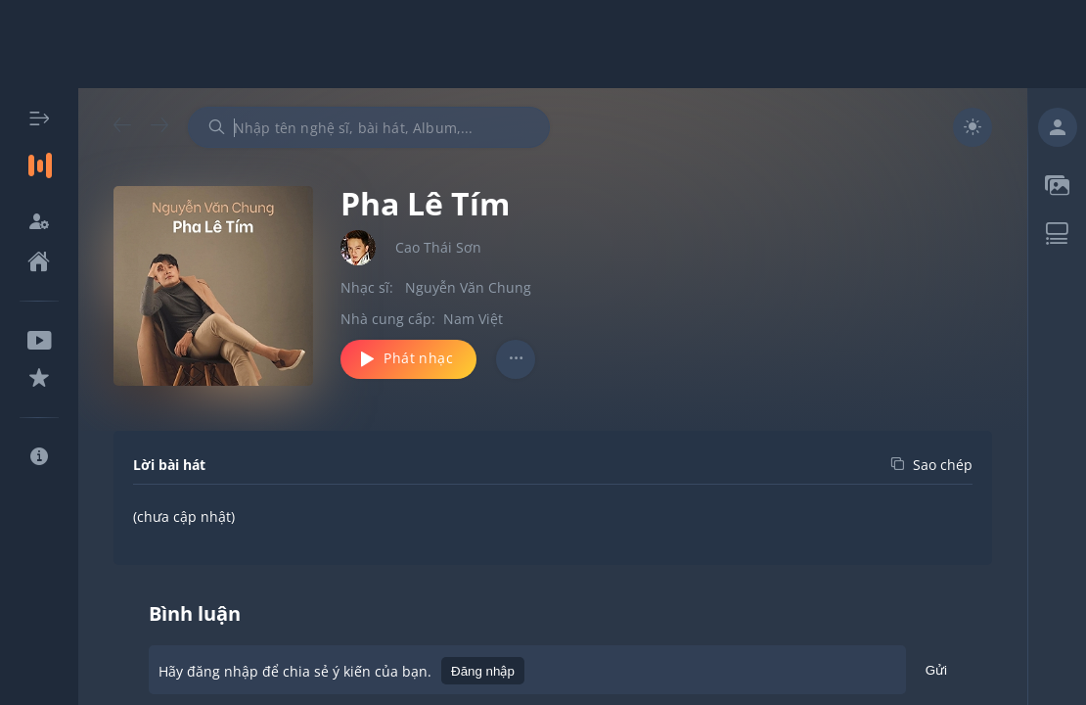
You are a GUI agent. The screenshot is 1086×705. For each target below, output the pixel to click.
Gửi (936, 673)
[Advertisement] (543, 44)
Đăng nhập (483, 671)
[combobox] (369, 127)
